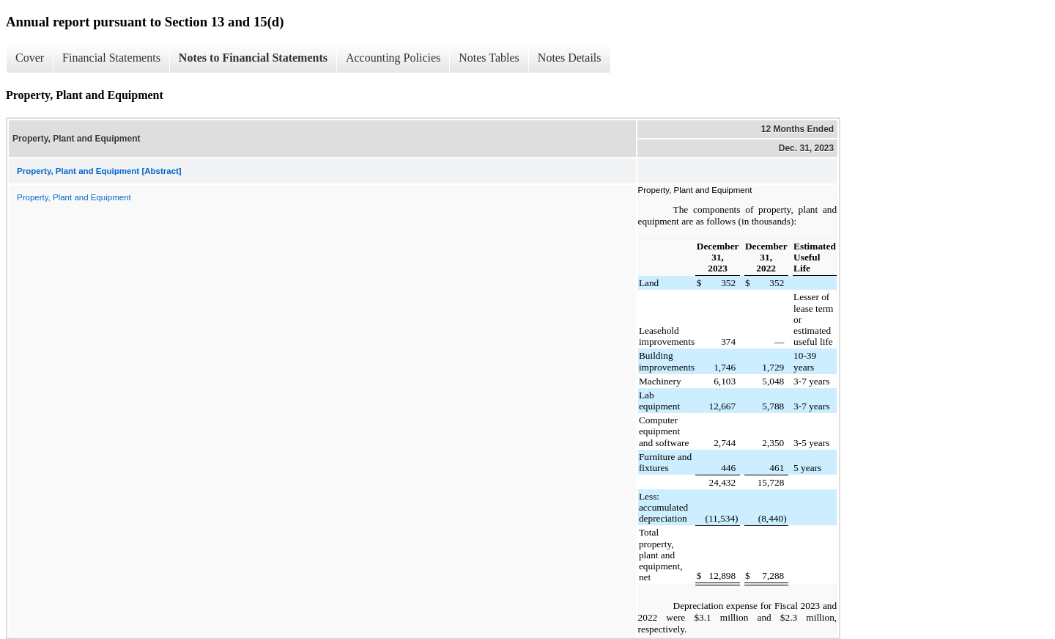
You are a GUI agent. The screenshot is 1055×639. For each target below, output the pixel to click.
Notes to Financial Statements (253, 57)
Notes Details (569, 57)
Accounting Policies (393, 57)
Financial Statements (111, 57)
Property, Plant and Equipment (74, 197)
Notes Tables (489, 57)
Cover (29, 57)
